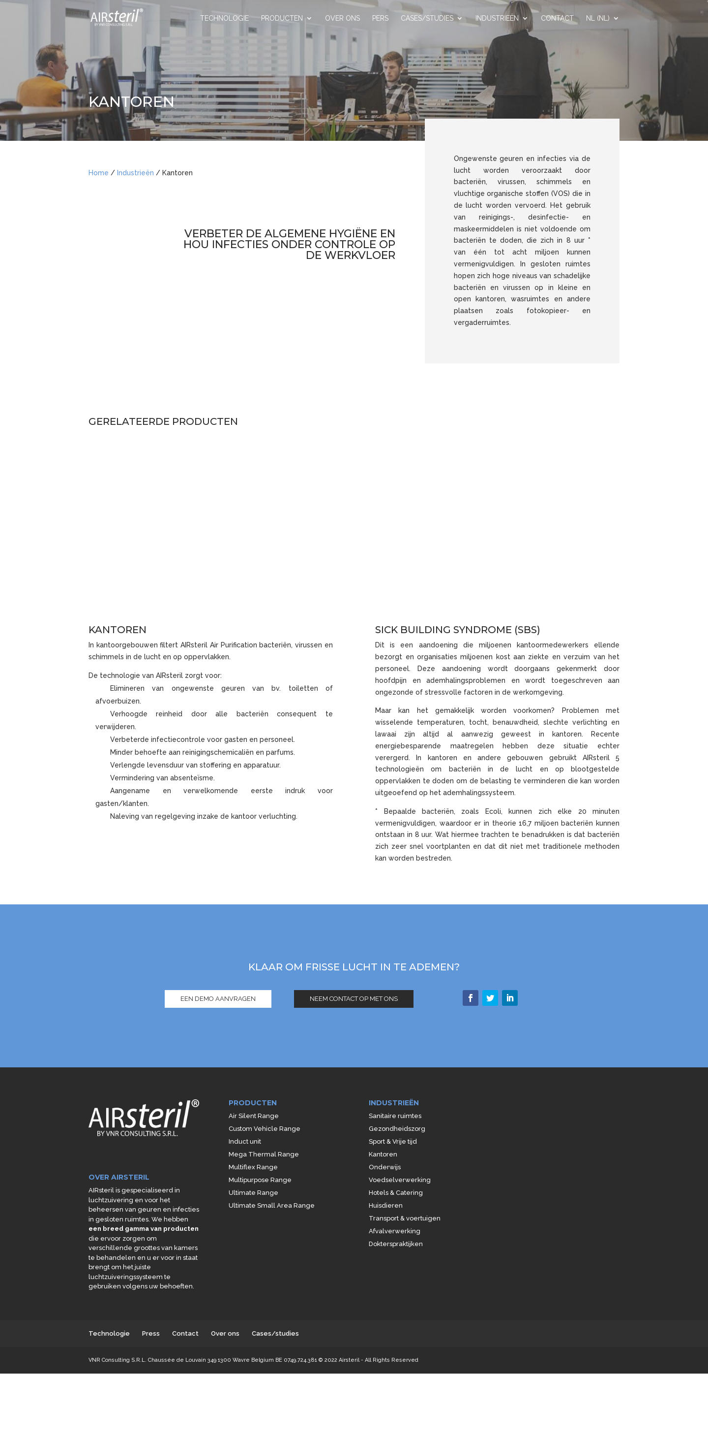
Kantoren (383, 1154)
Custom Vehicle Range (264, 1128)
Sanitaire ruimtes (395, 1116)
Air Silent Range (254, 1116)
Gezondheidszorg (397, 1128)
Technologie (224, 18)
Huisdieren (386, 1205)
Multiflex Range (253, 1167)
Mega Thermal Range (264, 1154)
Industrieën (497, 18)
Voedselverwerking (400, 1180)
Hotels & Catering (396, 1192)
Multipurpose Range (260, 1180)
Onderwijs (385, 1167)
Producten (282, 18)
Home (98, 173)
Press (151, 1333)
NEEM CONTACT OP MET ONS (354, 998)
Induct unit (245, 1141)
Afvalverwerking (394, 1231)
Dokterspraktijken (396, 1244)
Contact (557, 18)
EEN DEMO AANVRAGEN (218, 998)
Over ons (342, 18)
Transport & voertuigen (405, 1218)
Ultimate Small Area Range (272, 1205)
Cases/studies (427, 18)
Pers (380, 18)
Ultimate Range (253, 1192)
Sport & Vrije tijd (393, 1141)
